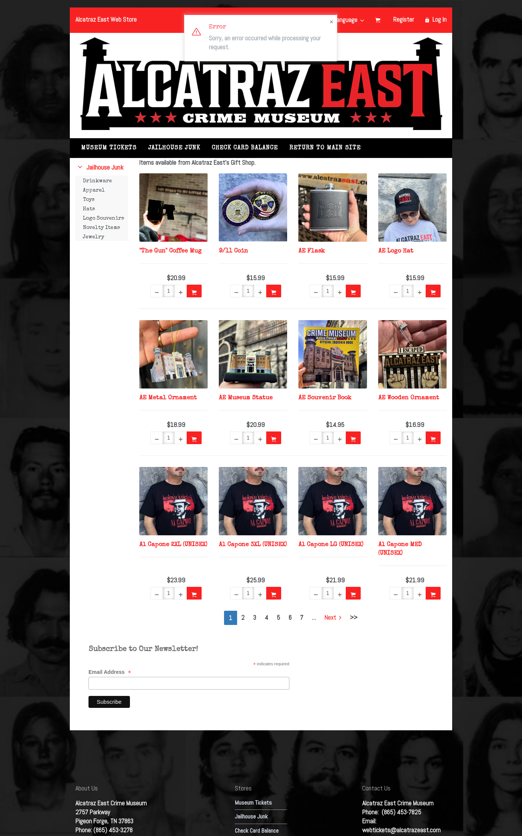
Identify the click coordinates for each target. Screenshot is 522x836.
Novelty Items (101, 227)
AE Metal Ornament (168, 398)
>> (353, 617)
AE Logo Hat (395, 251)
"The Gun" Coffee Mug (170, 251)
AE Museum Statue (246, 398)
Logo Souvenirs (103, 218)
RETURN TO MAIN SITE (325, 148)
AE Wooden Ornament (408, 398)
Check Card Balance (245, 148)
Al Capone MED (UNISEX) (400, 549)
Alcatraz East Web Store (106, 19)
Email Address (109, 672)
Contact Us (376, 788)
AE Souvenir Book (324, 398)
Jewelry (93, 237)
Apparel (94, 190)
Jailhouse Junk (174, 148)
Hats (89, 209)
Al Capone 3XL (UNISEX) (253, 545)
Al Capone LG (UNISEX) (330, 545)
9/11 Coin (233, 251)
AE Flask (311, 251)
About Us (86, 788)
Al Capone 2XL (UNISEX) (173, 545)
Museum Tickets (109, 148)
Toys (88, 199)
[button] (156, 291)
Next (332, 617)
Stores (243, 788)
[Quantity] (168, 291)
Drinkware (97, 181)
